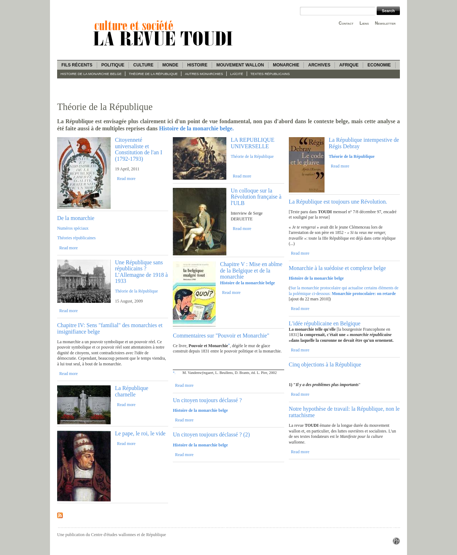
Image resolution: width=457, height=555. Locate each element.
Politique (113, 65)
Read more (126, 178)
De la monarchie (75, 218)
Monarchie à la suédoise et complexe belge (337, 268)
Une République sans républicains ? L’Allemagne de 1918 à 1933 (141, 271)
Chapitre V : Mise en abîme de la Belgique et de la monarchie (251, 270)
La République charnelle (131, 391)
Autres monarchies (204, 74)
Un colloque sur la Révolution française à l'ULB (256, 197)
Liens (364, 23)
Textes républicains (270, 74)
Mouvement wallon (240, 65)
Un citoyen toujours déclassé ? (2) (211, 434)
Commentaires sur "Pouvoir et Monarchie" (221, 335)
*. (174, 373)
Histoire (197, 65)
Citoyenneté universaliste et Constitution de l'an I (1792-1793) (138, 149)
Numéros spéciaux (73, 228)
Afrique (348, 65)
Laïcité (236, 74)
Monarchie (286, 65)
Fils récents (76, 65)
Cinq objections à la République (325, 364)
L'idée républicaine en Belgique (325, 323)
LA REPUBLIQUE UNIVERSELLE (252, 143)
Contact (346, 23)
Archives (319, 65)
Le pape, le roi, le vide (140, 433)
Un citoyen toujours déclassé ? (207, 400)
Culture (143, 65)
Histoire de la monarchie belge (91, 74)
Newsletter (385, 23)
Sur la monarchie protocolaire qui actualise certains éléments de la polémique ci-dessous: (343, 290)
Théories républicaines (76, 237)
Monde (170, 65)
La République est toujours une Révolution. (338, 202)
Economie (379, 65)
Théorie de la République (153, 74)
